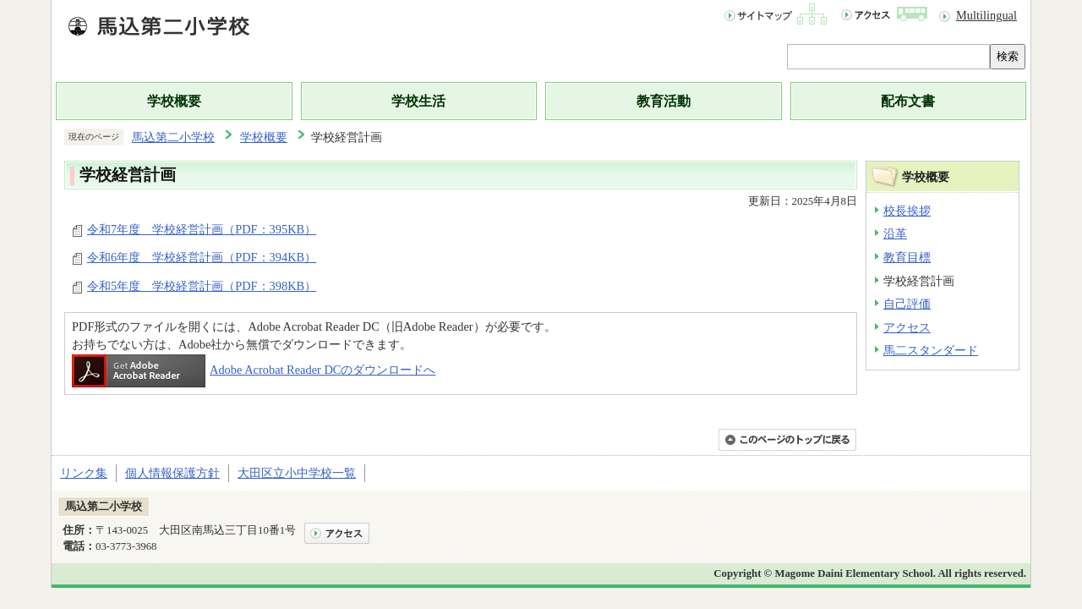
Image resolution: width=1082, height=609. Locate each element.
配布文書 (908, 101)
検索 (1008, 56)
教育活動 (664, 101)
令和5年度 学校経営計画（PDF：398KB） (201, 286)
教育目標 (907, 257)
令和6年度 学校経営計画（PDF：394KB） (201, 257)
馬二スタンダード (930, 350)
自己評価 (907, 303)
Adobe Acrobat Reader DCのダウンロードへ (253, 369)
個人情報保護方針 (172, 473)
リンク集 (83, 473)
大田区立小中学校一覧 (297, 473)
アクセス (907, 327)
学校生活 (418, 101)
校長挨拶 (907, 210)
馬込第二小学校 (173, 137)
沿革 (895, 233)
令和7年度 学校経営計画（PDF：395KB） (201, 229)
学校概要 (174, 101)
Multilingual (986, 15)
